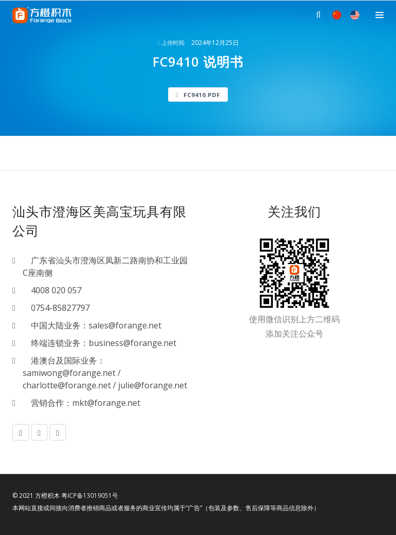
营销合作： (47, 402)
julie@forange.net (152, 385)
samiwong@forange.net (69, 373)
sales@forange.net (125, 325)
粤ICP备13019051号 (89, 495)
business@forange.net (132, 343)
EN (354, 15)
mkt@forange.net (106, 402)
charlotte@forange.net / (70, 385)
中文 (336, 15)
